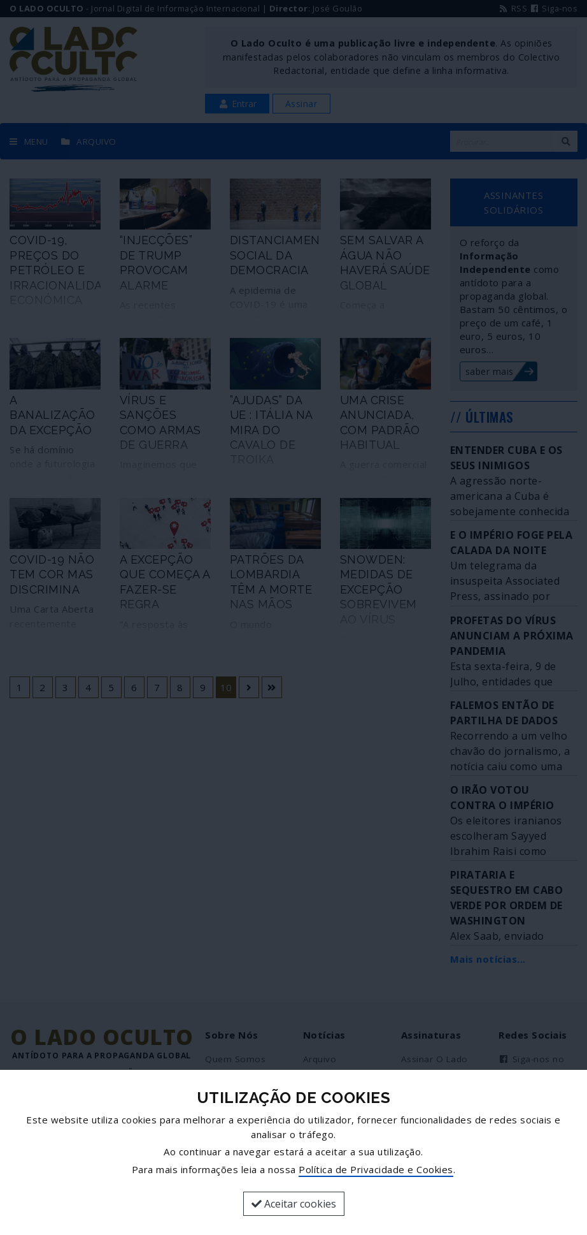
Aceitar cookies (293, 1204)
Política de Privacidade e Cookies (376, 1169)
